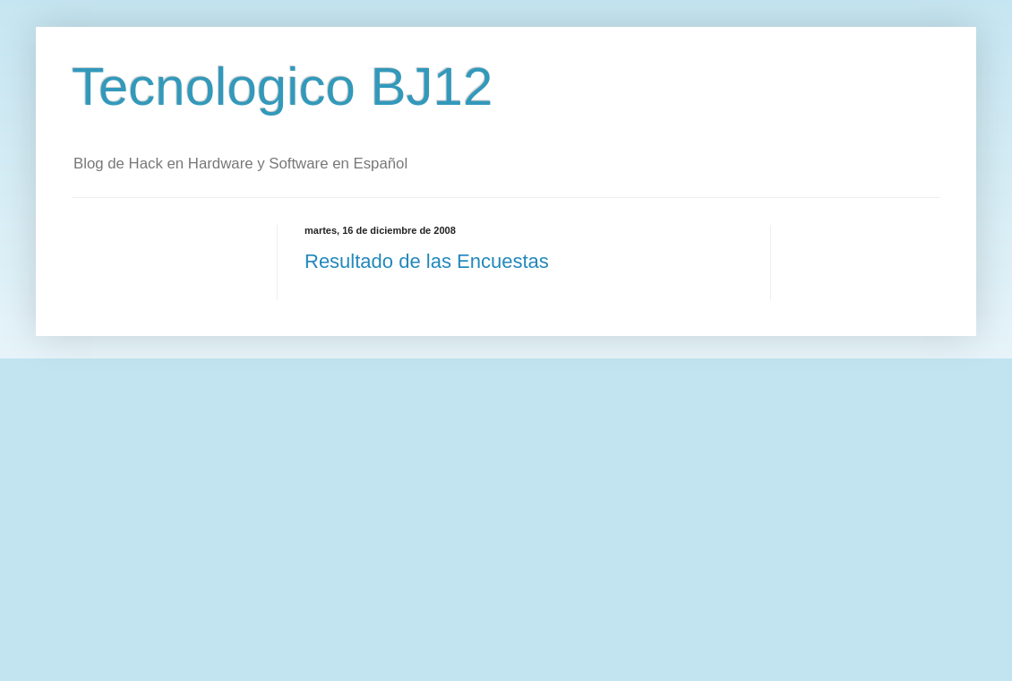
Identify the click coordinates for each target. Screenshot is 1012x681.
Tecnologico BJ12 (282, 86)
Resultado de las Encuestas (426, 261)
